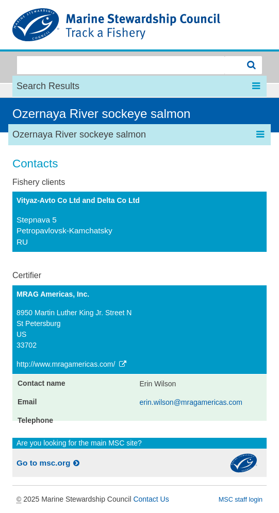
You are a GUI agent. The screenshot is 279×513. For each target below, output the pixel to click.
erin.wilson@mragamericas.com (191, 402)
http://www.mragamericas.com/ (72, 364)
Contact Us (151, 499)
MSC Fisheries (139, 24)
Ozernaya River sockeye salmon (101, 114)
